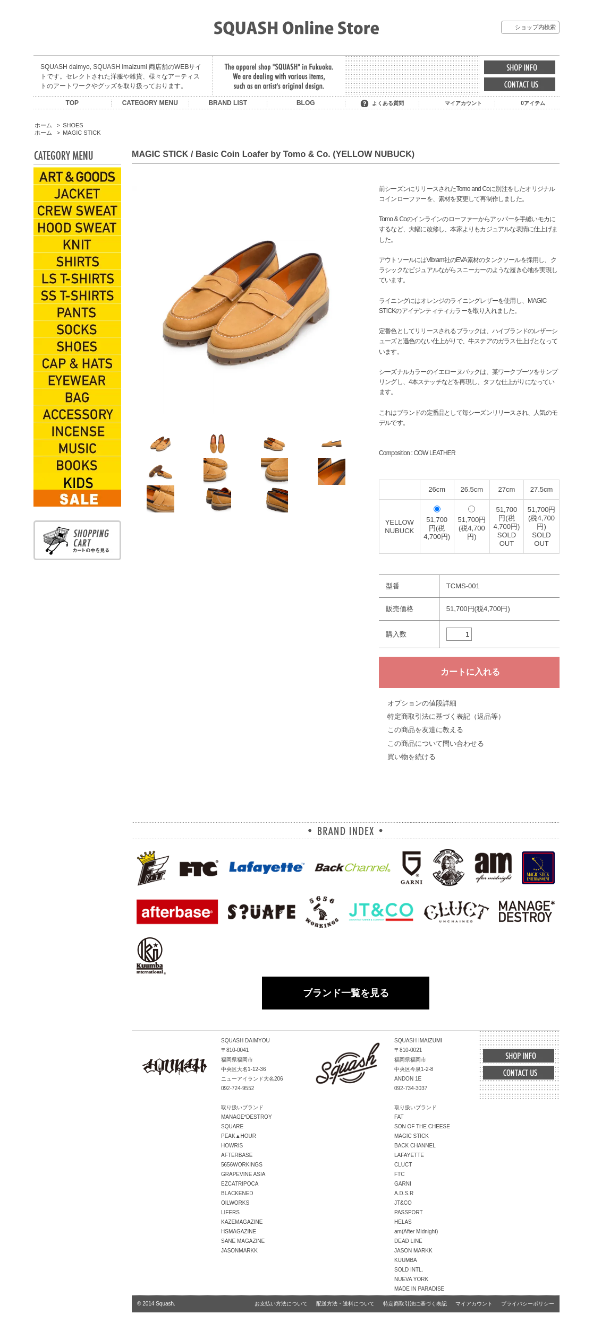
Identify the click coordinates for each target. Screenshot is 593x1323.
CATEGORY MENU (150, 103)
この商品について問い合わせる (435, 743)
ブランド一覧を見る (346, 993)
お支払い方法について (281, 1304)
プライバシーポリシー (527, 1304)
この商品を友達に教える (425, 730)
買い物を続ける (411, 757)
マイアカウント (463, 103)
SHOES (73, 125)
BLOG (305, 103)
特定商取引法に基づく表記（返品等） (446, 716)
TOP (72, 103)
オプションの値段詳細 (421, 703)
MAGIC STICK (81, 132)
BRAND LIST (227, 103)
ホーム (43, 125)
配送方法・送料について (345, 1304)
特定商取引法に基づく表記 (415, 1304)
